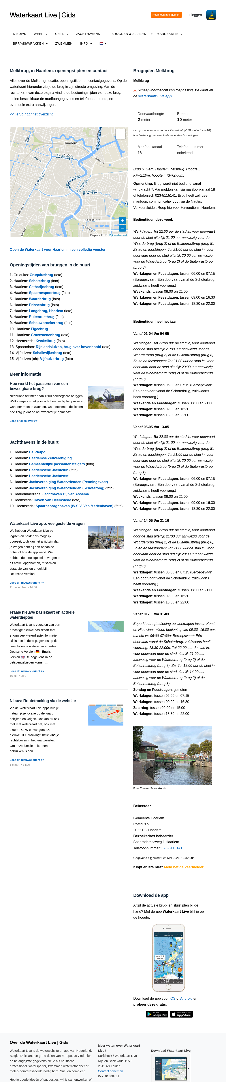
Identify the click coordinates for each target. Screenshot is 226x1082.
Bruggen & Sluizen (128, 34)
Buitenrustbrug (42, 317)
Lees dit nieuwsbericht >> (27, 582)
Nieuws (19, 34)
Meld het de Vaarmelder (183, 867)
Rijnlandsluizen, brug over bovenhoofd (68, 347)
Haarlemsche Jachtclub (48, 470)
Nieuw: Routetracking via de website (43, 701)
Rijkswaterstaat (118, 235)
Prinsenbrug (39, 305)
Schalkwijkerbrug (47, 353)
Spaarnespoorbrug (44, 293)
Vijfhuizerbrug (52, 359)
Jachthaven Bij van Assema (66, 494)
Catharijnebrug (41, 287)
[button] (120, 134)
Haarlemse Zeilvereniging (50, 458)
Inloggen (195, 15)
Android (186, 998)
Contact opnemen (110, 1071)
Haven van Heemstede (52, 500)
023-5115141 (172, 848)
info (86, 43)
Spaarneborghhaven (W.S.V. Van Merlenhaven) (74, 506)
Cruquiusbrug (41, 275)
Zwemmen (64, 43)
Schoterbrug (39, 281)
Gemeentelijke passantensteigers (57, 464)
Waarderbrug (40, 299)
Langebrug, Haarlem (46, 311)
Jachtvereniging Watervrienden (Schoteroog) (66, 488)
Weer (40, 34)
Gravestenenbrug (45, 335)
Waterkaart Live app (155, 96)
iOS (173, 998)
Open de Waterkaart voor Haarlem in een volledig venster (57, 249)
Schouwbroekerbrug (46, 323)
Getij (61, 34)
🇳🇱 (103, 43)
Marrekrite (170, 34)
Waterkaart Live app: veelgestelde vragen (47, 523)
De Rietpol (37, 452)
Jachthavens (90, 34)
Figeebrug (39, 329)
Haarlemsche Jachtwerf (48, 476)
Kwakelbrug (46, 341)
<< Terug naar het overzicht (31, 114)
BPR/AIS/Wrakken (30, 43)
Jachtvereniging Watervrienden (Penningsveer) (68, 482)
